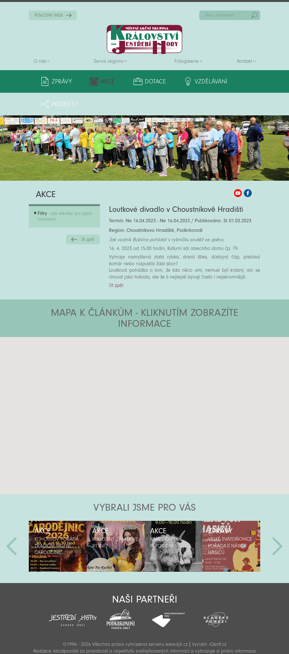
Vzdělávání (185, 81)
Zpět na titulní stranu (144, 39)
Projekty (234, 81)
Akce (99, 81)
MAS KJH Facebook (248, 170)
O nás (40, 61)
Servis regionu (109, 61)
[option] (58, 523)
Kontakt (244, 61)
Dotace (138, 81)
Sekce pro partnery (144, 641)
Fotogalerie (186, 61)
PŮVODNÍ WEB (48, 15)
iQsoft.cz (217, 622)
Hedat (254, 15)
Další (277, 523)
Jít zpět (87, 216)
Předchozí (11, 523)
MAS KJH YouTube (238, 170)
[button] (160, 348)
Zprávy (62, 81)
